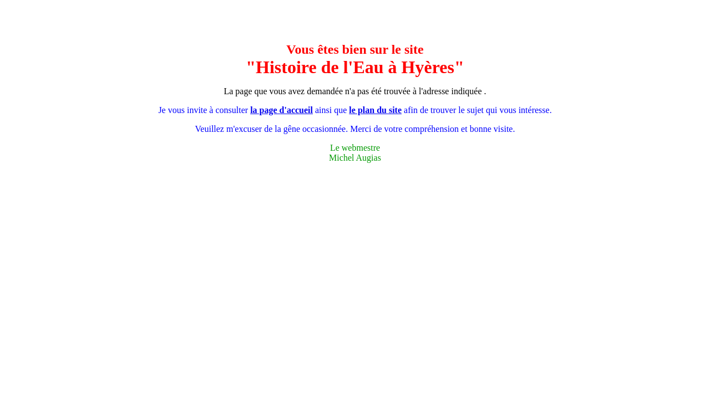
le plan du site (375, 110)
